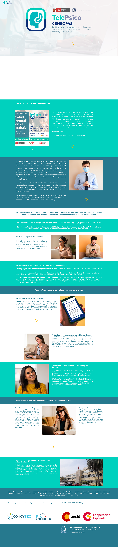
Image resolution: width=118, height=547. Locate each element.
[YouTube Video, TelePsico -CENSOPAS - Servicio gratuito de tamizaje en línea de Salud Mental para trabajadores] (59, 77)
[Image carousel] (31, 130)
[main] (72, 23)
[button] (116, 2)
